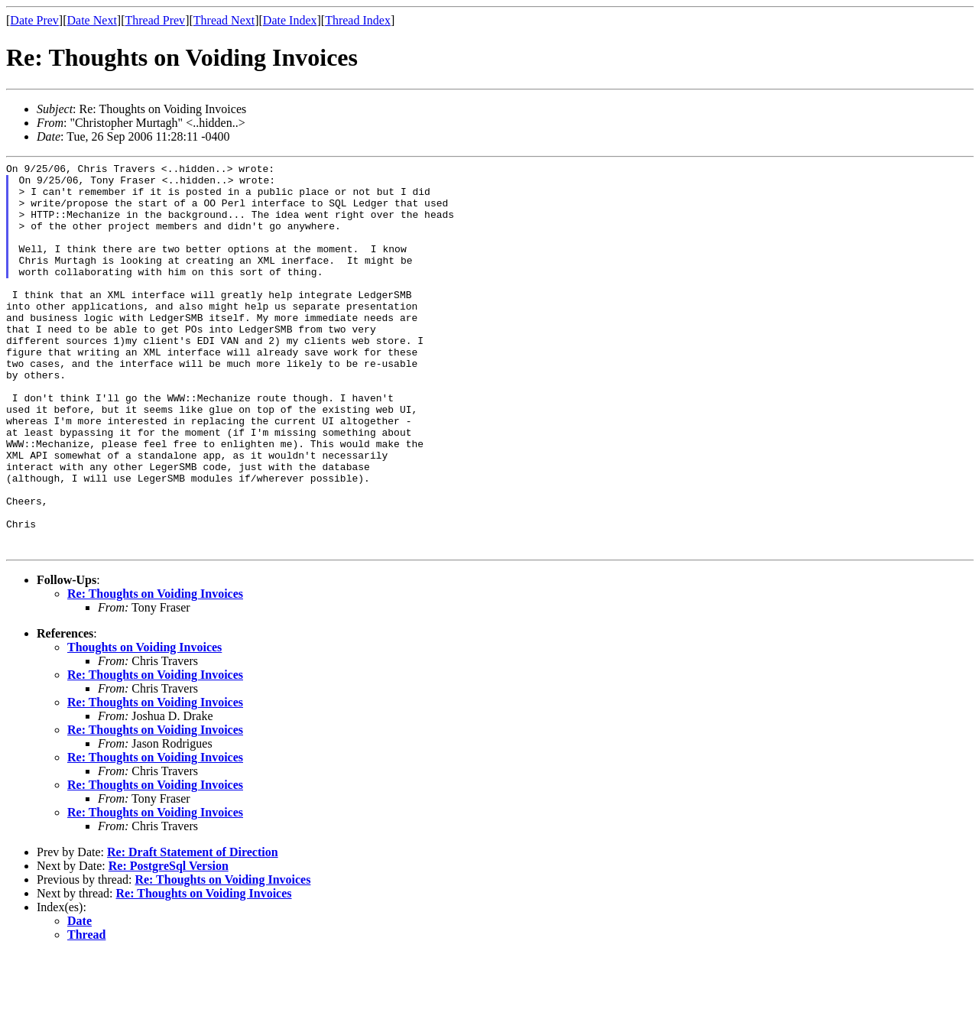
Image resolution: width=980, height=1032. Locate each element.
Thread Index (358, 20)
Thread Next (224, 20)
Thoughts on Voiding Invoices (144, 725)
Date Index (290, 20)
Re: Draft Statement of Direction (192, 929)
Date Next (92, 20)
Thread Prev (155, 20)
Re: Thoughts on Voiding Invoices (155, 671)
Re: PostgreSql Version (169, 943)
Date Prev (34, 20)
